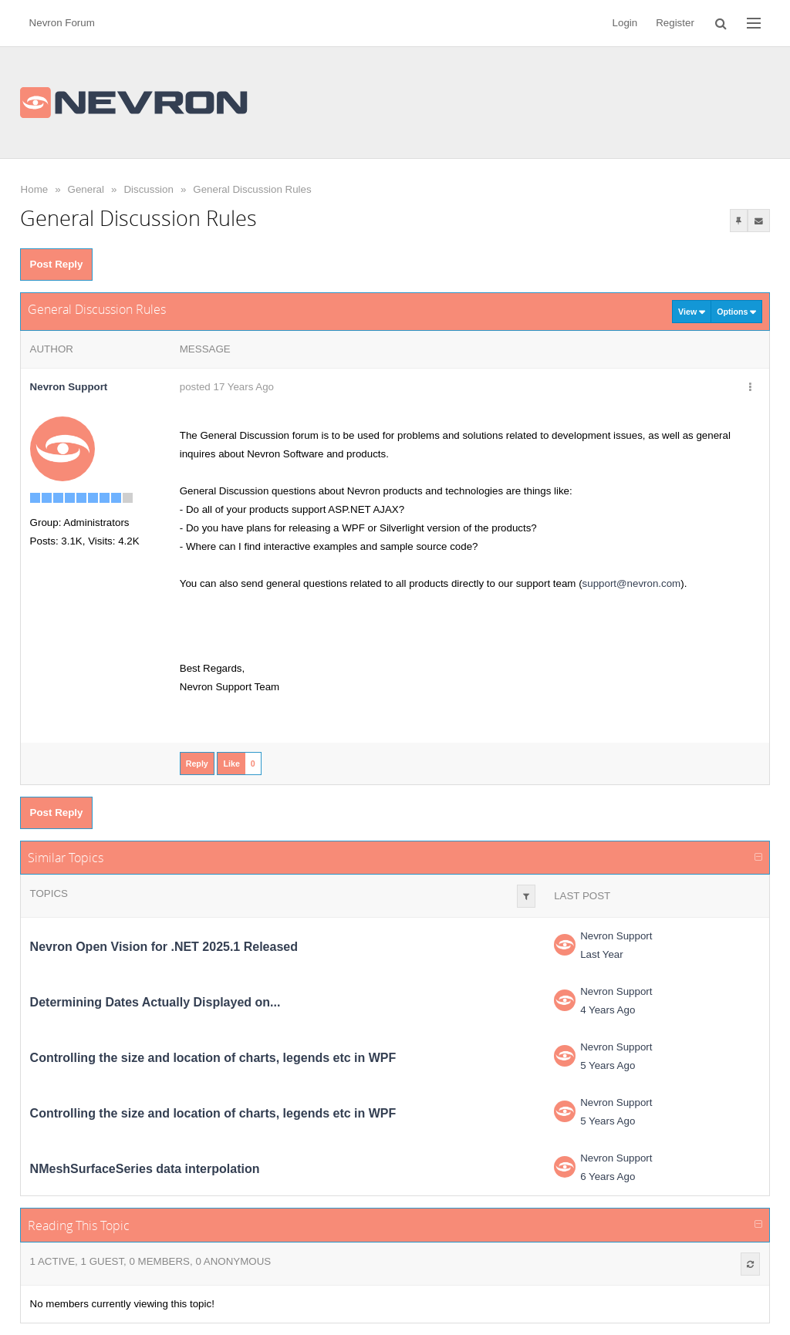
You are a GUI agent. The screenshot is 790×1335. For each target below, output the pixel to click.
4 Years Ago (607, 1010)
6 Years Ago (607, 1176)
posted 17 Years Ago (227, 387)
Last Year (601, 954)
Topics (49, 893)
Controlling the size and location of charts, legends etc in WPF (213, 1057)
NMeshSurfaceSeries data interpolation (145, 1168)
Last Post (582, 896)
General (86, 189)
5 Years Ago (607, 1065)
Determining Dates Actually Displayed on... (155, 1002)
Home (35, 189)
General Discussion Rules (252, 189)
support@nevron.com (631, 583)
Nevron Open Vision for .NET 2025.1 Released (164, 946)
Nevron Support (616, 936)
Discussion (148, 189)
